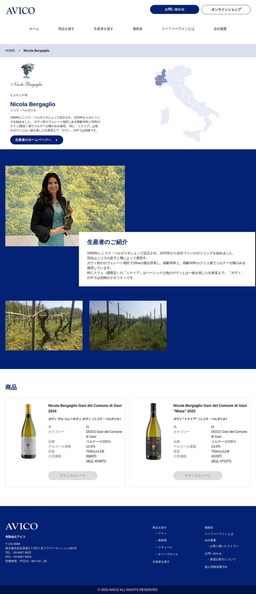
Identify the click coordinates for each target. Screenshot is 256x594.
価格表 (138, 28)
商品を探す (66, 28)
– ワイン (161, 533)
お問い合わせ (213, 553)
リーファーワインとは (178, 28)
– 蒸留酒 (161, 540)
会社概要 (220, 28)
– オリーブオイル (167, 554)
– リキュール (164, 547)
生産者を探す (103, 28)
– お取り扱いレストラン (223, 546)
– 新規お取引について (222, 559)
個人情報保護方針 (216, 566)
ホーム (34, 28)
